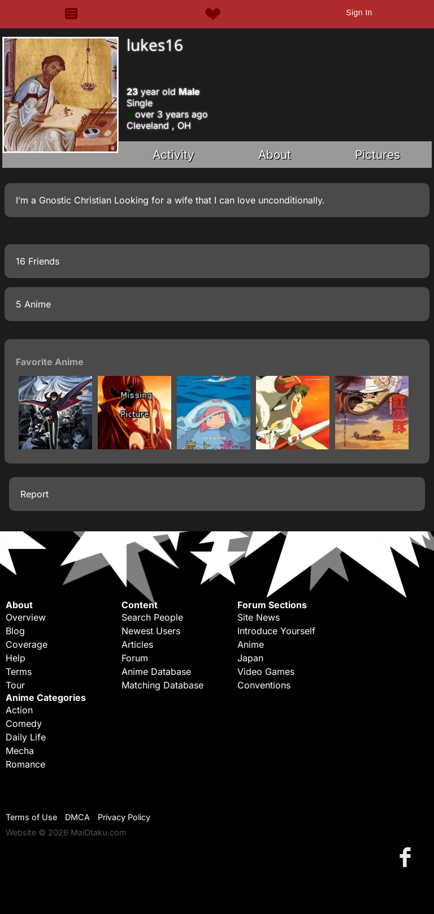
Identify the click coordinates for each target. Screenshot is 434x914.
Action (19, 710)
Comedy (24, 723)
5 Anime (33, 304)
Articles (137, 644)
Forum (134, 658)
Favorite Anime (50, 361)
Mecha (20, 750)
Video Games (265, 671)
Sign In (359, 12)
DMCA (77, 817)
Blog (15, 630)
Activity (173, 155)
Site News (258, 617)
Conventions (263, 685)
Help (15, 658)
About (274, 155)
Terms (19, 671)
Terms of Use (31, 817)
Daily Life (26, 737)
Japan (250, 658)
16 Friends (37, 261)
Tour (15, 685)
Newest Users (150, 630)
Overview (26, 617)
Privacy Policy (124, 817)
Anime (250, 644)
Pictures (377, 155)
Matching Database (162, 685)
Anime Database (156, 671)
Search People (152, 617)
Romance (25, 764)
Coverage (26, 644)
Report (34, 494)
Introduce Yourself (276, 630)
